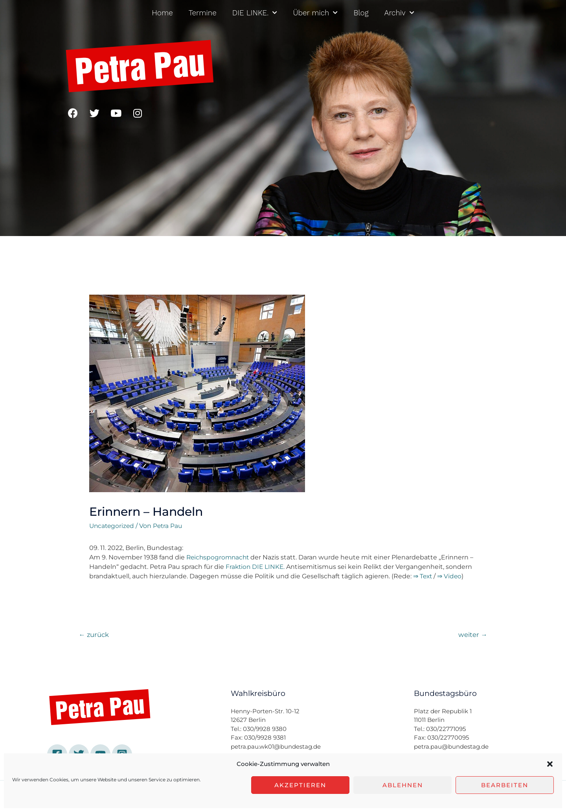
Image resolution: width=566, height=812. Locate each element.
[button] (550, 764)
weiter (472, 635)
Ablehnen (402, 785)
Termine (203, 12)
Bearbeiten (504, 785)
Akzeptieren (300, 785)
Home (162, 12)
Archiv (399, 12)
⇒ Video (450, 576)
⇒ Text (423, 576)
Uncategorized (112, 526)
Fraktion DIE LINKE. (256, 566)
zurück (94, 635)
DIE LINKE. (254, 12)
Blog (360, 12)
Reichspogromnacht (219, 557)
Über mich (315, 12)
